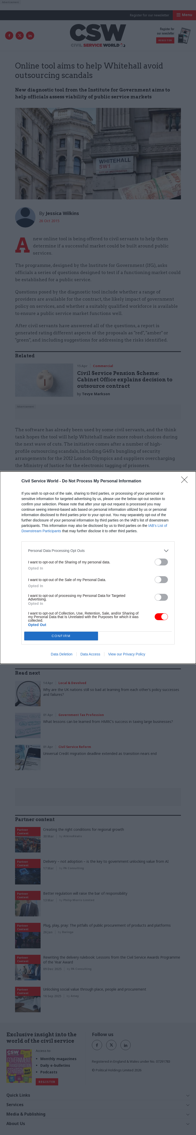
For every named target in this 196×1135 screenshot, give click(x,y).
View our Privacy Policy (126, 654)
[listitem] (98, 550)
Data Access (90, 654)
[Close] (186, 481)
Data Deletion (61, 654)
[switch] (161, 562)
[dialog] (98, 567)
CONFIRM (61, 636)
